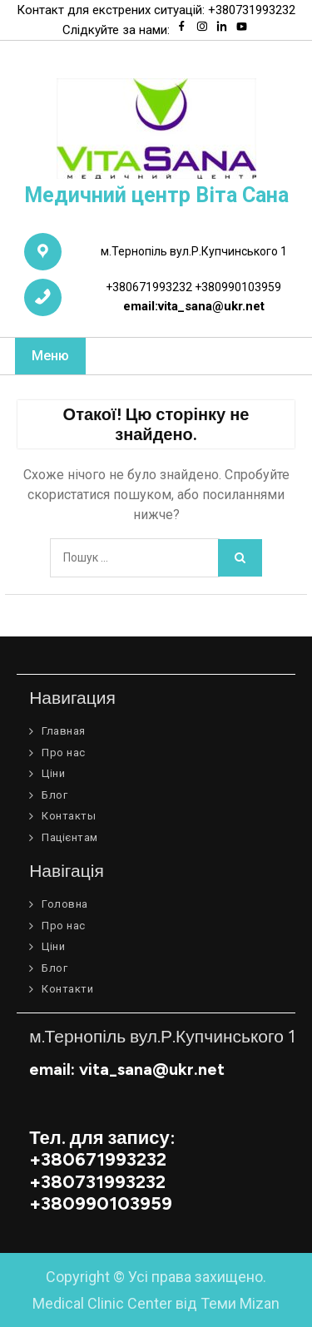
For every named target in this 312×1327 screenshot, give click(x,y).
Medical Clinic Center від (156, 1303)
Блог (54, 795)
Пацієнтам (70, 837)
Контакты (69, 816)
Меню (50, 356)
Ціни (53, 773)
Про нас (64, 752)
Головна (65, 904)
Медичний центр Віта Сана (156, 195)
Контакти (67, 989)
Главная (64, 731)
